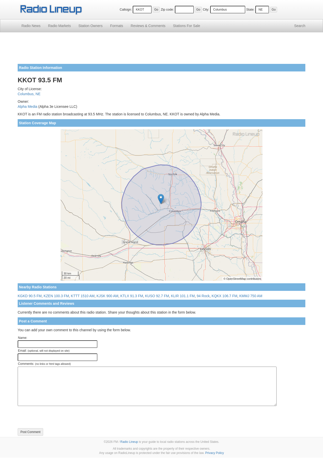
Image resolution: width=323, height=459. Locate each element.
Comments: (44, 364)
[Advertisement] (161, 50)
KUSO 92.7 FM (157, 296)
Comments (148, 26)
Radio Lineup (129, 442)
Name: (22, 338)
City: (206, 9)
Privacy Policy (214, 453)
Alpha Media (27, 107)
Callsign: (126, 9)
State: (250, 9)
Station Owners (90, 26)
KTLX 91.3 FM (131, 296)
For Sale (186, 26)
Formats (116, 26)
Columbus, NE (29, 94)
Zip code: (167, 9)
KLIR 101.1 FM (183, 296)
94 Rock (203, 296)
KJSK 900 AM (107, 296)
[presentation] (56, 417)
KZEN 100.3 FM (56, 296)
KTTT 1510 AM (83, 296)
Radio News (30, 26)
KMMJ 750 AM (250, 296)
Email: (44, 350)
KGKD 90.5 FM (30, 296)
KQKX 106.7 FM (224, 296)
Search (299, 26)
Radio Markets (59, 26)
